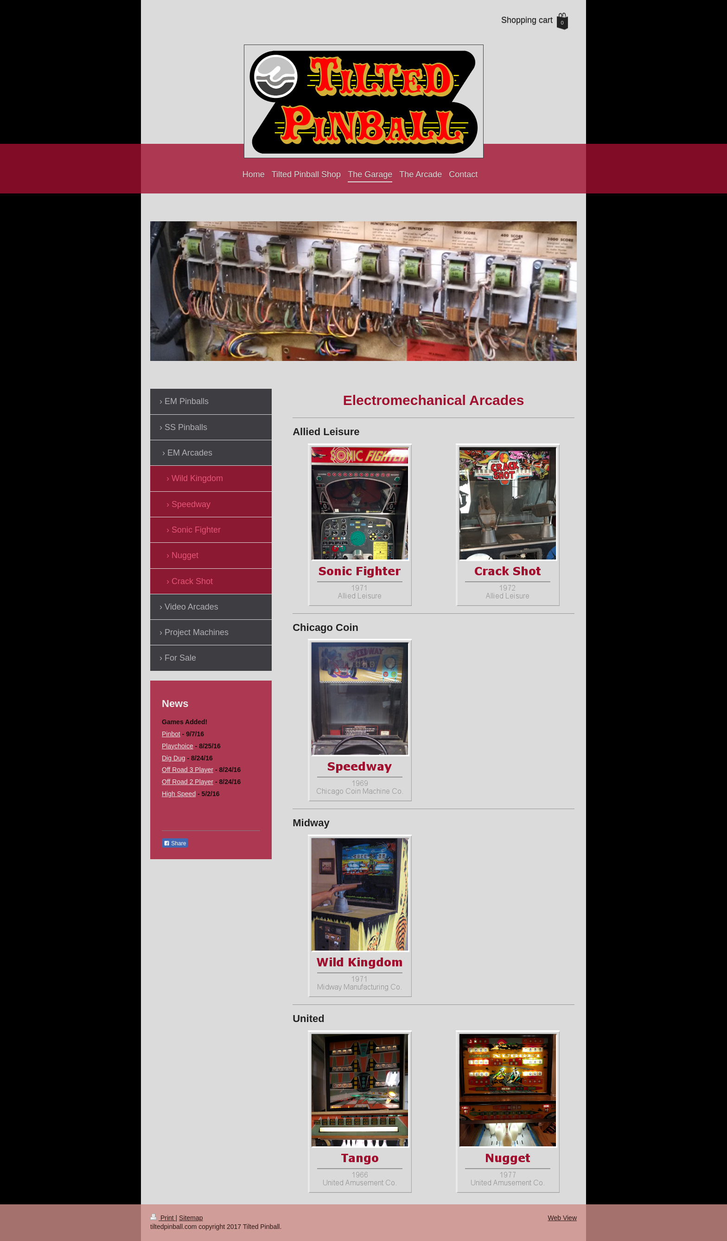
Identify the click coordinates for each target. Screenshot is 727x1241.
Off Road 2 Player (187, 781)
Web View (562, 1218)
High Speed (179, 793)
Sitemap (191, 1218)
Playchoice (177, 746)
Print (163, 1218)
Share (175, 843)
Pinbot (171, 734)
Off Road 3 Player (187, 769)
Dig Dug (173, 758)
